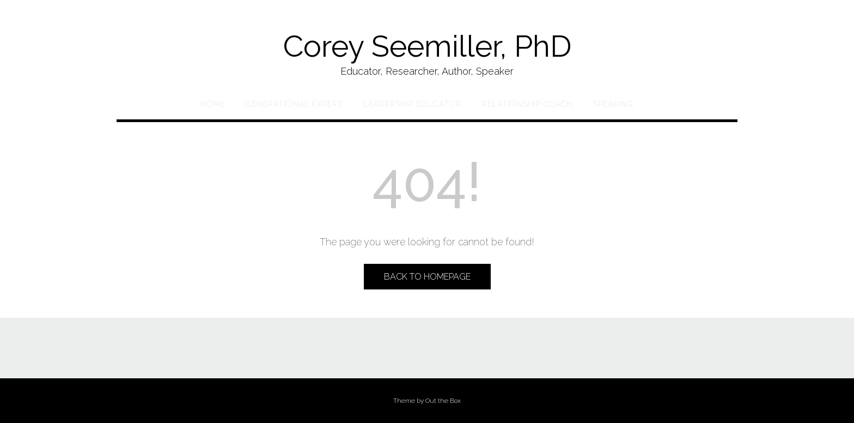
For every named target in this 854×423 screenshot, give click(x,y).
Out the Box (443, 400)
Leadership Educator (412, 104)
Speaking (613, 104)
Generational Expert (294, 104)
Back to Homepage (427, 276)
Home (212, 104)
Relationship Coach (527, 104)
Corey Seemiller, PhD (427, 46)
